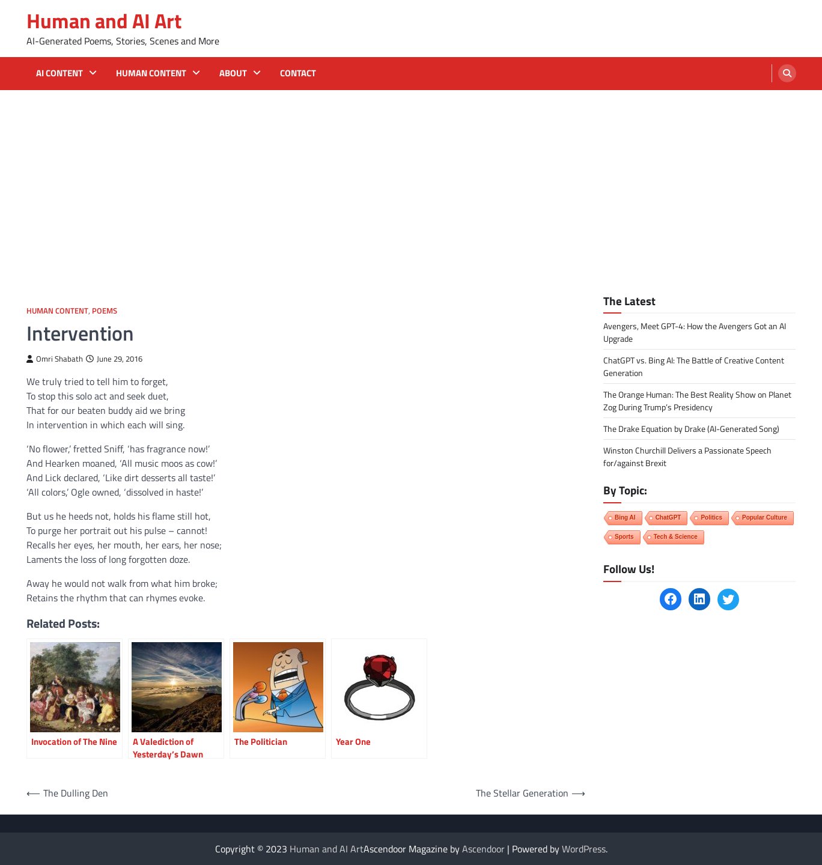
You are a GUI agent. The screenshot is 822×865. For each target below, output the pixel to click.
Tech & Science (676, 536)
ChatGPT (668, 517)
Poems (104, 310)
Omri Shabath (54, 359)
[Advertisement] (411, 180)
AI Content (59, 73)
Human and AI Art (103, 20)
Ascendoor (483, 849)
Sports (624, 536)
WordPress (584, 849)
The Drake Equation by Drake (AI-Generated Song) (691, 428)
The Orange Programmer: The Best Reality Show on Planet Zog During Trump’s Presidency (697, 400)
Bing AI (625, 517)
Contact (298, 73)
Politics (711, 517)
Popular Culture (764, 517)
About (233, 73)
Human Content (151, 73)
